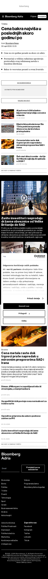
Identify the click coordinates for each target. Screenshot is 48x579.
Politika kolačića (8, 533)
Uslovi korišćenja (8, 523)
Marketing (5, 537)
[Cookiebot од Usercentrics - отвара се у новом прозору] (34, 256)
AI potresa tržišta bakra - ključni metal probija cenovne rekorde (31, 112)
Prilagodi (24, 313)
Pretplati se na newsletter (33, 468)
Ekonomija (5, 480)
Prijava (33, 16)
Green (4, 505)
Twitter (27, 533)
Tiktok (26, 540)
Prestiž (4, 494)
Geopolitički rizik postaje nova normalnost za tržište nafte (24, 402)
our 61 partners (14, 269)
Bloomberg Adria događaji (34, 487)
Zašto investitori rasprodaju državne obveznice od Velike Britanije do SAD (22, 221)
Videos (27, 480)
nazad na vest (24, 100)
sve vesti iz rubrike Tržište (11, 444)
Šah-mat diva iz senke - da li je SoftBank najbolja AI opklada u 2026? (31, 158)
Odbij (24, 321)
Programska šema (31, 484)
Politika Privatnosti (8, 526)
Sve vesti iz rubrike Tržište (11, 170)
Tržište (4, 491)
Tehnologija (6, 498)
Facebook (28, 526)
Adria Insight (6, 515)
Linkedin (27, 537)
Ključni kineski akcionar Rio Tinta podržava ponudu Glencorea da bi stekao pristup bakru (30, 128)
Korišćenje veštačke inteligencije (9, 542)
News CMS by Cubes (24, 562)
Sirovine (4, 350)
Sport (3, 501)
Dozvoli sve (24, 306)
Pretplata (42, 16)
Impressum (5, 530)
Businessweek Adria (9, 508)
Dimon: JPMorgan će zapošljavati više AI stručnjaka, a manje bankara (21, 387)
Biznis (3, 484)
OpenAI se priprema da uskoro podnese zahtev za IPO (21, 417)
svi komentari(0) (24, 83)
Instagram (28, 530)
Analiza (4, 512)
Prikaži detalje (33, 298)
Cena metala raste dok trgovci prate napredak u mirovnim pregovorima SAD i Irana (30, 144)
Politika (4, 487)
